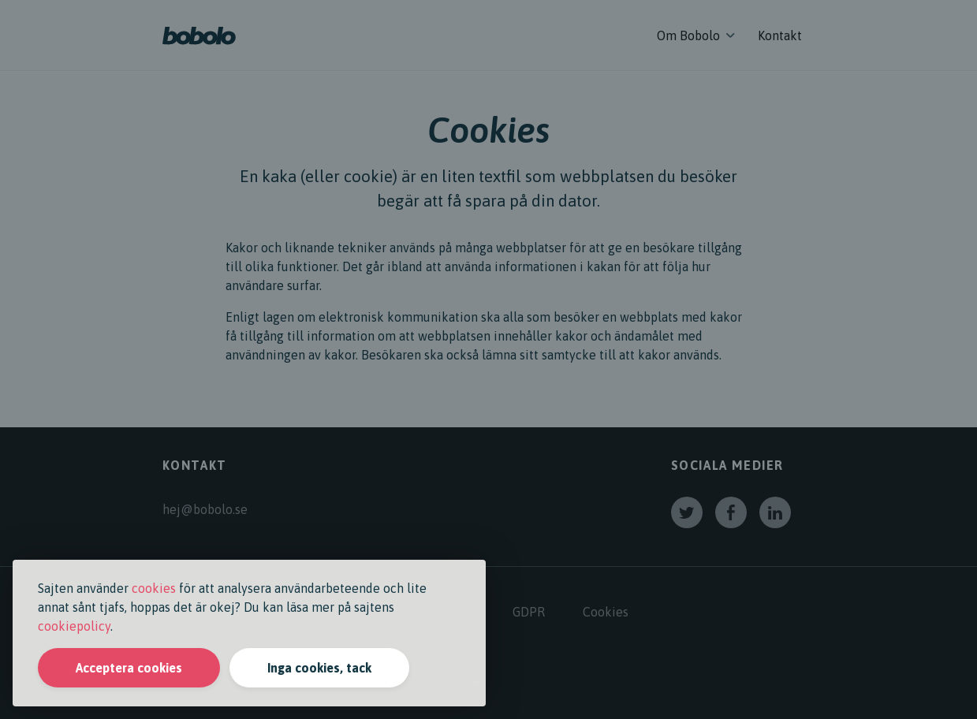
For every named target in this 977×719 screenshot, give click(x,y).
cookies (154, 588)
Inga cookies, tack (319, 668)
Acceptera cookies (129, 668)
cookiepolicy (74, 626)
